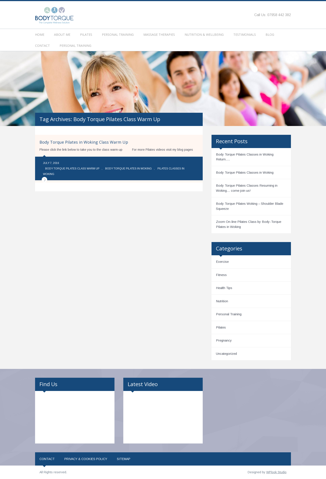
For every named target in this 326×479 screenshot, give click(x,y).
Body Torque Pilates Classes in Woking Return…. (245, 156)
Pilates (86, 34)
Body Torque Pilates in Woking (128, 168)
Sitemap (123, 459)
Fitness (221, 275)
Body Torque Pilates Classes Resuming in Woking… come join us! (246, 188)
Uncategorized (226, 353)
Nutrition (222, 301)
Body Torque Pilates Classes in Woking (245, 172)
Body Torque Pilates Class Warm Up (72, 168)
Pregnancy (224, 340)
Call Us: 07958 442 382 (272, 15)
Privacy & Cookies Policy (85, 459)
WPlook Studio (276, 472)
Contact (42, 45)
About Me (62, 34)
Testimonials (244, 34)
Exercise (222, 261)
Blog (270, 34)
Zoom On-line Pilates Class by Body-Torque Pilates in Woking (248, 224)
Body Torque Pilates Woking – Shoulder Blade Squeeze (249, 206)
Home (39, 34)
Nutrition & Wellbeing (204, 34)
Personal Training (118, 34)
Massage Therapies (159, 34)
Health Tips (224, 288)
